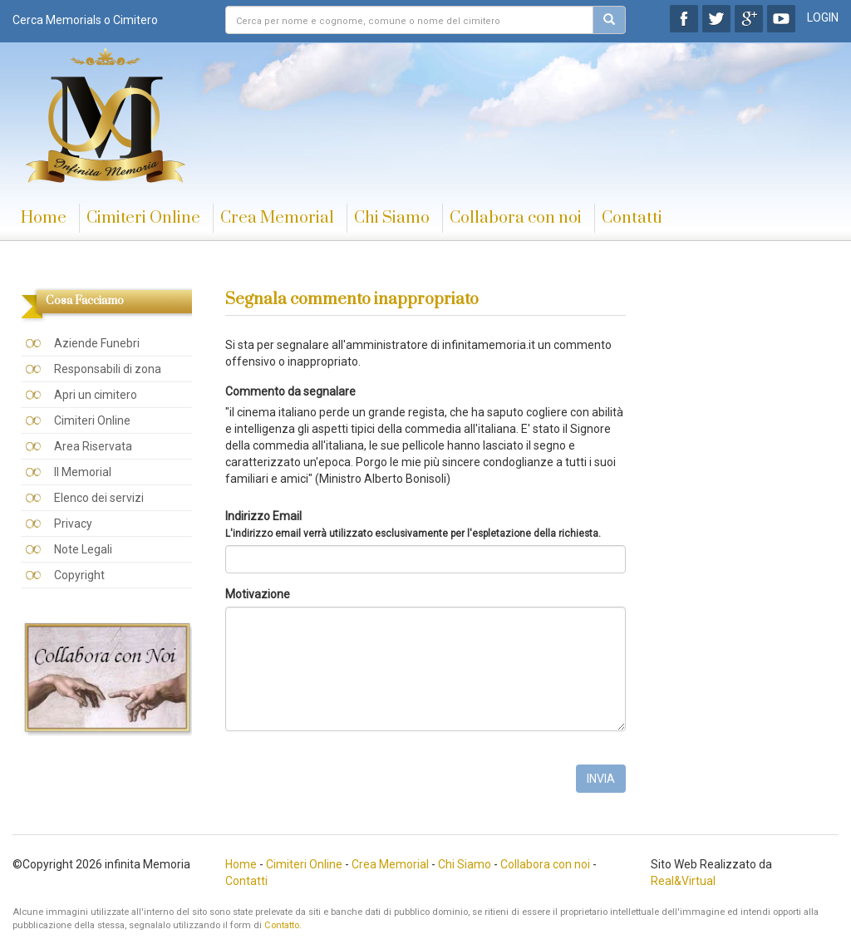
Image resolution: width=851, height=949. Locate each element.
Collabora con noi (516, 218)
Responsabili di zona (107, 369)
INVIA (601, 778)
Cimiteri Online (143, 218)
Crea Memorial (277, 218)
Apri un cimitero (95, 394)
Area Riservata (93, 446)
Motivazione (257, 594)
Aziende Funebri (97, 343)
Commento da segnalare (290, 391)
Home (43, 218)
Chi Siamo (392, 218)
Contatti (632, 218)
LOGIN (823, 17)
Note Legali (83, 549)
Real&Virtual (683, 881)
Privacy (73, 523)
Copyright (79, 575)
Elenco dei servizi (99, 497)
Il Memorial (82, 472)
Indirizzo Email (413, 524)
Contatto (281, 925)
